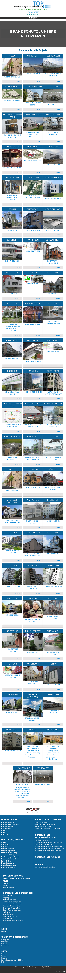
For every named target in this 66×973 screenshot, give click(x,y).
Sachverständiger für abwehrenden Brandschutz (49, 846)
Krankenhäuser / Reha (9, 900)
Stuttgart (4, 944)
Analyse (3, 842)
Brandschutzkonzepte (7, 822)
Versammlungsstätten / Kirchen (12, 904)
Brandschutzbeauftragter (8, 865)
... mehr (17, 81)
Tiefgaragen (6, 898)
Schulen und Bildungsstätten (11, 908)
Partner (3, 932)
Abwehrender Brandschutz (43, 826)
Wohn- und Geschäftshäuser (11, 906)
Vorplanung (4, 846)
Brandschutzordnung (7, 863)
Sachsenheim (5, 946)
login (2, 962)
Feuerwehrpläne (6, 861)
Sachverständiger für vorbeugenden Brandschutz (49, 848)
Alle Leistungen (6, 828)
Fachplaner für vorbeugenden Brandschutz (48, 850)
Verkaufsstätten (8, 914)
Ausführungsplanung (7, 855)
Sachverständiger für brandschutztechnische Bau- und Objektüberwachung (48, 843)
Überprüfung (5, 844)
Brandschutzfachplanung (9, 853)
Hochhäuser (6, 912)
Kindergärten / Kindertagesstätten (13, 920)
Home (3, 954)
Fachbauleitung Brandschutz (10, 857)
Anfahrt (5, 886)
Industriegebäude (8, 918)
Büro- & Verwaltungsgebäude (12, 910)
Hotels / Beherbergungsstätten (12, 902)
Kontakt (3, 832)
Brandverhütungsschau (8, 867)
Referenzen (46, 18)
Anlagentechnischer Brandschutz (45, 824)
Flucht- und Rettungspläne (9, 859)
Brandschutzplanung (7, 826)
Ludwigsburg (5, 940)
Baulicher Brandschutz (42, 822)
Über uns (5, 883)
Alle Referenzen (7, 896)
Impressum (4, 958)
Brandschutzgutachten (8, 851)
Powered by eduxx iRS (60, 971)
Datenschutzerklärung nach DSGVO (12, 960)
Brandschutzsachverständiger (10, 824)
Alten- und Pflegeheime (10, 916)
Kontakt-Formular (8, 888)
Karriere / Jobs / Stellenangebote (45, 867)
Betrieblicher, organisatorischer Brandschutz (48, 828)
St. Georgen (4, 942)
